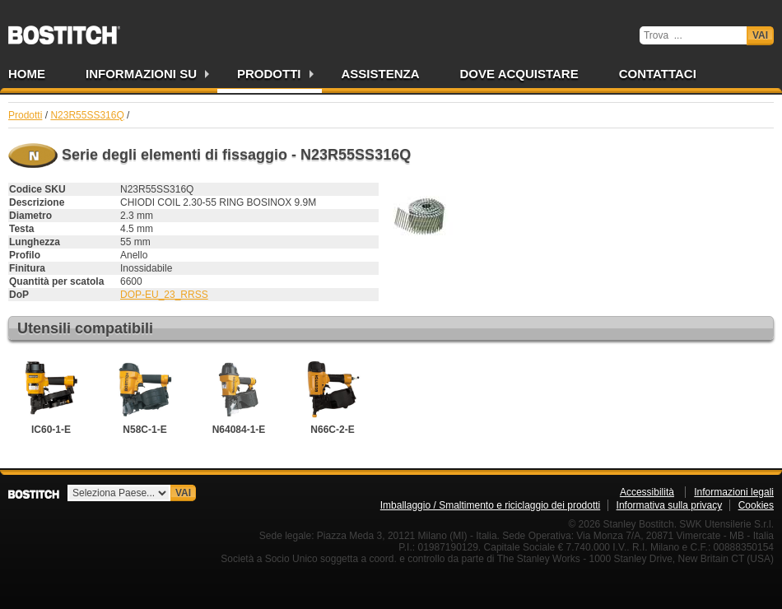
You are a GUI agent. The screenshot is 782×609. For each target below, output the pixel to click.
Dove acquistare (519, 74)
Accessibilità (647, 492)
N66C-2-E (332, 395)
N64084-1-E (239, 395)
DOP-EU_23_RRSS (164, 294)
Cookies (756, 505)
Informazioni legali (734, 492)
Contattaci (657, 74)
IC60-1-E (51, 395)
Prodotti (269, 74)
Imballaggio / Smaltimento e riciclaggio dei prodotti (490, 505)
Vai (760, 35)
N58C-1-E (145, 395)
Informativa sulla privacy (670, 505)
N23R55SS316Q (86, 115)
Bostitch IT (64, 29)
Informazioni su (141, 74)
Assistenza (381, 74)
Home (26, 74)
